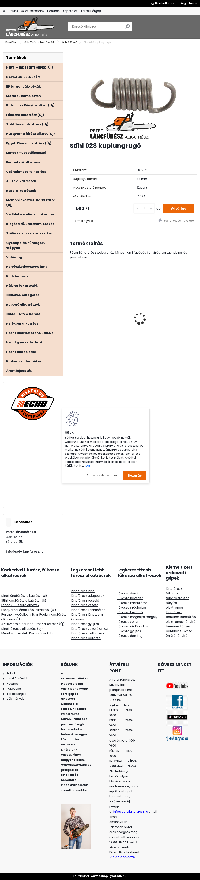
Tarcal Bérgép (91, 11)
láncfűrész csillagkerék (88, 633)
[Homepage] (4, 11)
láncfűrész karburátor (88, 610)
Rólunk (13, 11)
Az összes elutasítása (102, 475)
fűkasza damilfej (129, 635)
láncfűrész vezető (84, 605)
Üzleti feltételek (32, 11)
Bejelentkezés (164, 3)
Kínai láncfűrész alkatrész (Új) (24, 596)
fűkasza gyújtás (129, 631)
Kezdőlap (11, 42)
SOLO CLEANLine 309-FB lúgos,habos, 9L (132, 317)
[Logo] (30, 26)
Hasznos (53, 11)
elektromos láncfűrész (175, 609)
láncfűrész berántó (86, 638)
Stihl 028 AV (69, 42)
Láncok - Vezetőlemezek (20, 605)
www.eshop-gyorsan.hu (109, 876)
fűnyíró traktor (177, 598)
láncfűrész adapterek (87, 596)
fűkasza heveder (130, 598)
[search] (127, 28)
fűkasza (172, 593)
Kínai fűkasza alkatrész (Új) (22, 628)
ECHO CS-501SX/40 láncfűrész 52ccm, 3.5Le (87, 308)
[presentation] (72, 312)
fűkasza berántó (130, 612)
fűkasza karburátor (132, 603)
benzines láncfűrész (181, 617)
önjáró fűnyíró (177, 635)
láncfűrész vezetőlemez (89, 628)
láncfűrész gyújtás (85, 624)
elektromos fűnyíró (181, 621)
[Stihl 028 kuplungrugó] (133, 95)
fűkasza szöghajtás (131, 607)
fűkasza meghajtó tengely (137, 617)
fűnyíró (171, 603)
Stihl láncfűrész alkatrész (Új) (23, 600)
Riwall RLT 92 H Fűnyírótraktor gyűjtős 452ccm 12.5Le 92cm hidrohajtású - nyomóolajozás (176, 308)
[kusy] (144, 208)
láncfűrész (174, 588)
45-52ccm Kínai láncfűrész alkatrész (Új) (32, 624)
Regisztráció (189, 3)
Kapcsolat (70, 11)
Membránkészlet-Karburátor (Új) (27, 633)
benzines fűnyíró (178, 626)
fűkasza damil (127, 593)
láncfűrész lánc (83, 591)
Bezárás (135, 475)
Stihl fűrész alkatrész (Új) (39, 42)
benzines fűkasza (179, 631)
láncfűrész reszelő (85, 600)
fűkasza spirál (127, 621)
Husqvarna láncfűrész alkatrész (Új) (28, 610)
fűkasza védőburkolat (134, 626)
